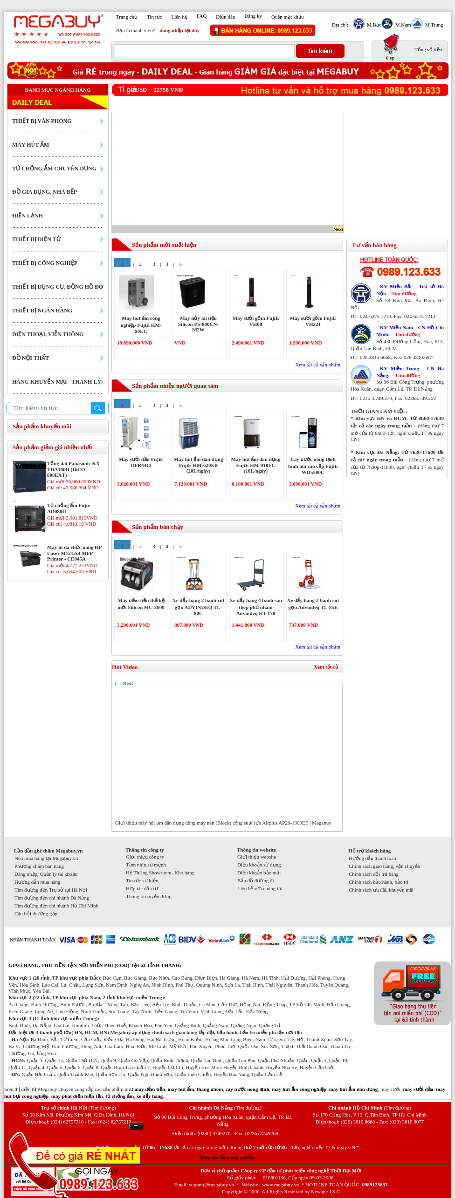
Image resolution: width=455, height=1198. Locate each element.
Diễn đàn (225, 17)
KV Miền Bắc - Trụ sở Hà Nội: (410, 290)
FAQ (202, 16)
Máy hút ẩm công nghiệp (227, 1157)
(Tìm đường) (102, 1107)
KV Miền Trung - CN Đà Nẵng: (410, 371)
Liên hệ (179, 17)
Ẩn (136, 1126)
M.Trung (433, 24)
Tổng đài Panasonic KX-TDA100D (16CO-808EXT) (74, 469)
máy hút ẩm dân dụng (353, 1089)
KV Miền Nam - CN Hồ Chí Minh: (410, 331)
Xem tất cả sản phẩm (317, 364)
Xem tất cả (326, 667)
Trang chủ (127, 17)
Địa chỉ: (340, 24)
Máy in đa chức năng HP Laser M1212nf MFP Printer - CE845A (74, 553)
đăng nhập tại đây (179, 30)
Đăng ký (253, 16)
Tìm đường (403, 293)
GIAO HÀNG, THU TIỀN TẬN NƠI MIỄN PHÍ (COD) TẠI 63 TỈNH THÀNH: (94, 965)
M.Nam (402, 24)
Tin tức (154, 17)
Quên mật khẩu (287, 17)
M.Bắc (373, 24)
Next (338, 229)
